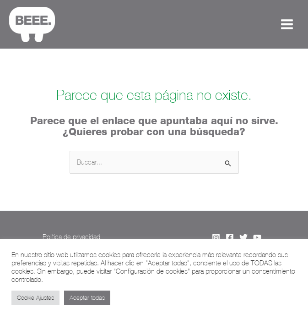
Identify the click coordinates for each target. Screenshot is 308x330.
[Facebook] (230, 237)
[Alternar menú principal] (287, 24)
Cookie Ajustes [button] (35, 297)
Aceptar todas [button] (87, 297)
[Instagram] (216, 237)
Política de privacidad (71, 237)
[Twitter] (243, 237)
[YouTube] (257, 237)
